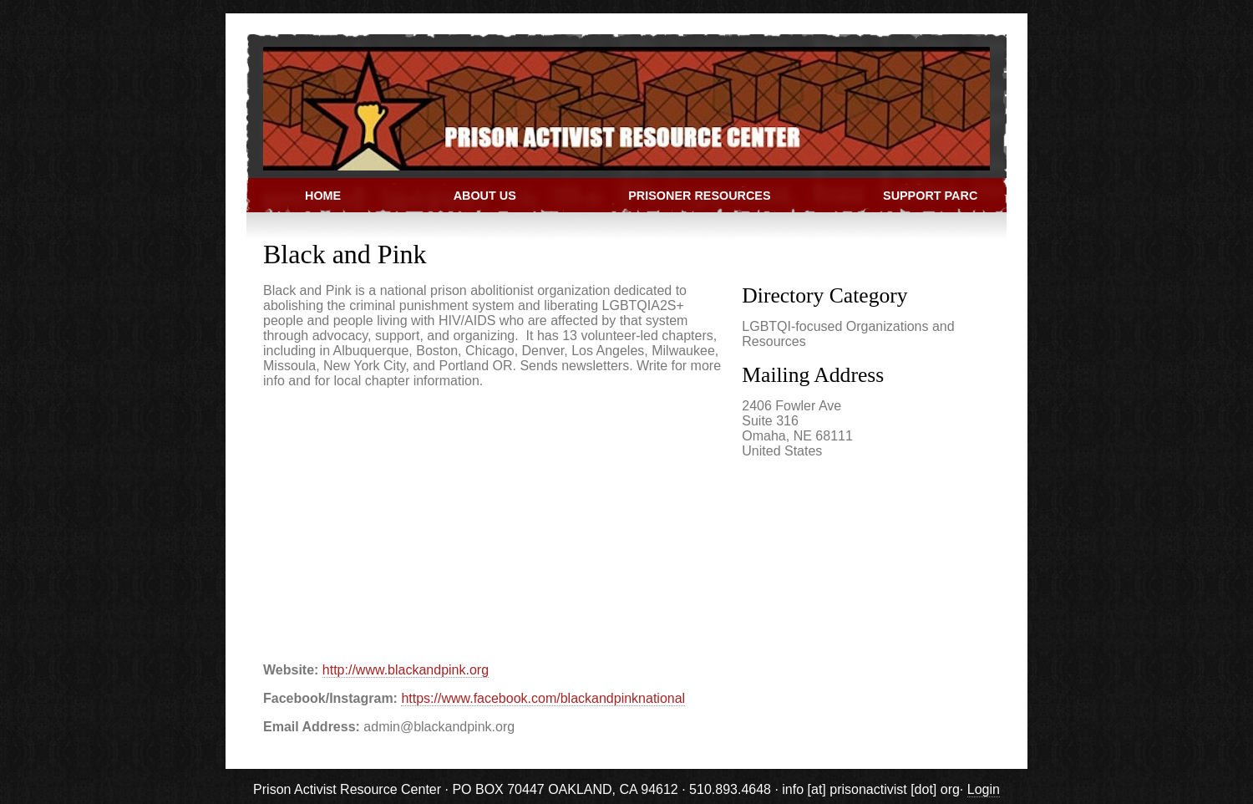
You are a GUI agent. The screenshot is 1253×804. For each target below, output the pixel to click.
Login (983, 789)
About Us (485, 195)
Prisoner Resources (699, 195)
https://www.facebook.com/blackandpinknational (543, 698)
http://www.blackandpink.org (405, 670)
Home (323, 195)
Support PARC (930, 195)
